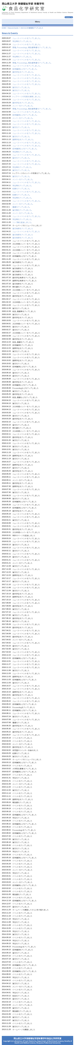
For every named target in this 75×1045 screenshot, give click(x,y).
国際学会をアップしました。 (23, 139)
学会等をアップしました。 (22, 41)
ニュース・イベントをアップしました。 (26, 38)
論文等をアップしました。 (22, 210)
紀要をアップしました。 (21, 188)
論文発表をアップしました (22, 228)
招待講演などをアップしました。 (24, 69)
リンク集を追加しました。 (22, 222)
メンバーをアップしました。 (22, 105)
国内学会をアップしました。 (23, 72)
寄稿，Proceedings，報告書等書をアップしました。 (31, 47)
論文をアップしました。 (21, 87)
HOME (4, 28)
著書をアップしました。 (21, 207)
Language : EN (68, 17)
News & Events (13, 28)
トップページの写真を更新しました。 (26, 96)
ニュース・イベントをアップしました (26, 231)
